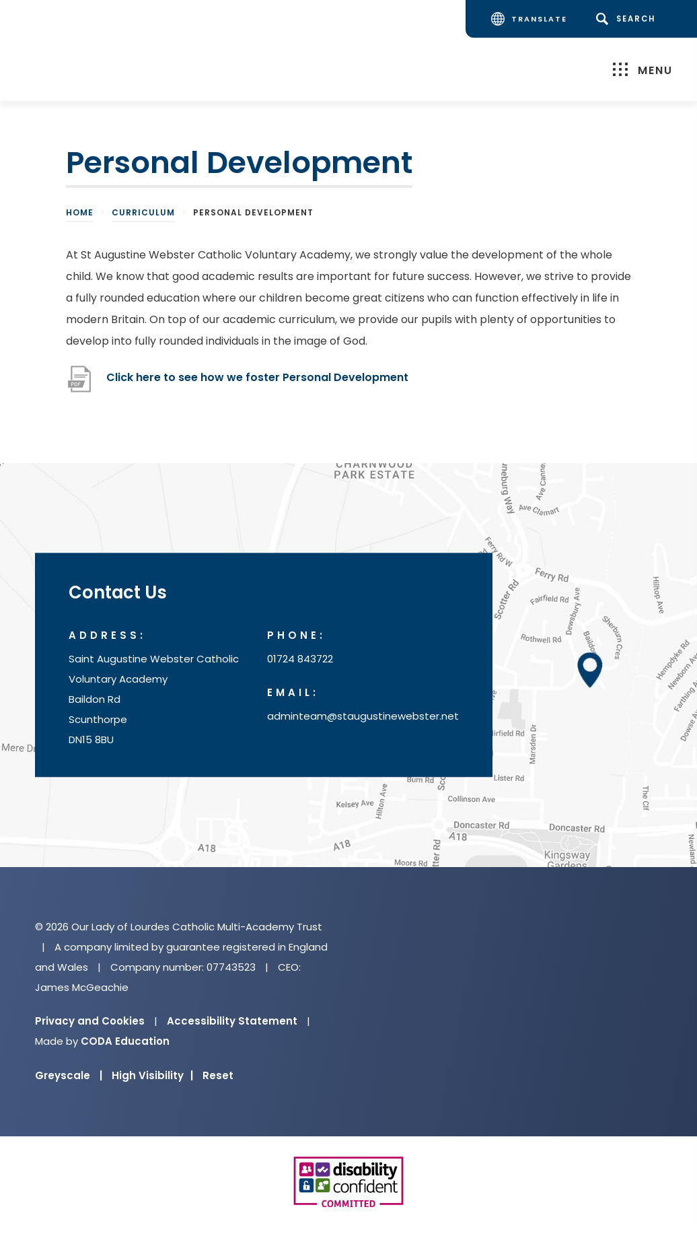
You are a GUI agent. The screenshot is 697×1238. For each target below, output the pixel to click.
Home (80, 212)
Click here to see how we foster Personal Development (258, 377)
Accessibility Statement (232, 1021)
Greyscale (68, 1075)
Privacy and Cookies (90, 1021)
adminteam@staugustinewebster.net (363, 716)
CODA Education (125, 1041)
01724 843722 (300, 659)
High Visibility (152, 1075)
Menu (643, 69)
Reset (218, 1075)
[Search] (628, 18)
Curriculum (143, 212)
